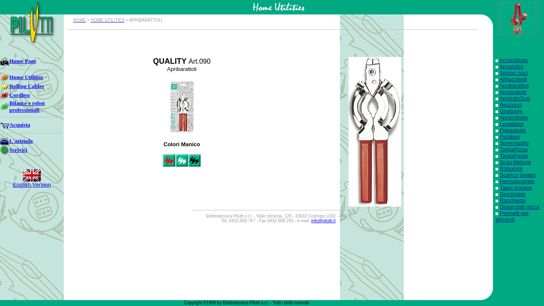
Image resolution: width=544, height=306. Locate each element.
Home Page (22, 61)
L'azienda (21, 141)
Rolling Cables (26, 86)
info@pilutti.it (323, 220)
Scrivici (18, 150)
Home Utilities (26, 77)
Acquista (19, 125)
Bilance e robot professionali (27, 106)
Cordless (19, 95)
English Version (32, 184)
